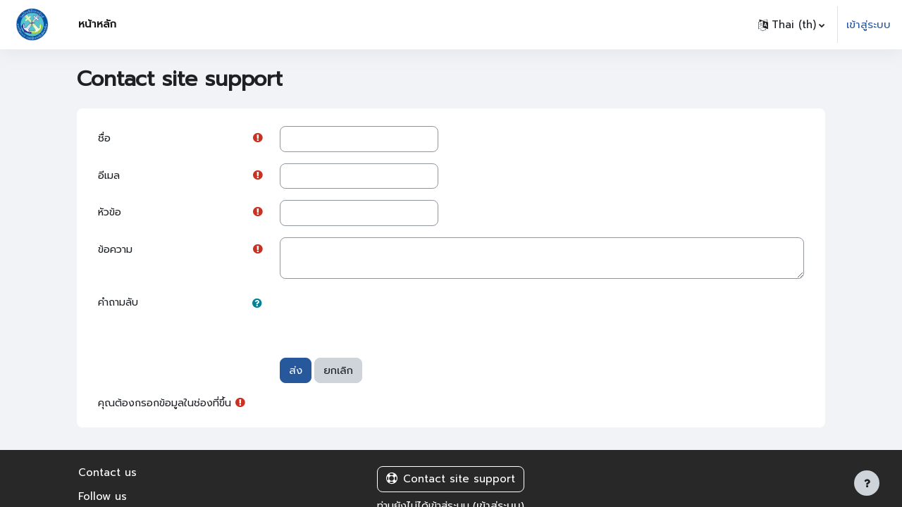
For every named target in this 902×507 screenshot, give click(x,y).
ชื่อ (104, 138)
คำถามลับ (120, 305)
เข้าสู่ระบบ (868, 24)
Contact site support (450, 481)
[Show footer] (866, 483)
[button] (791, 24)
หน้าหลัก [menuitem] (97, 24)
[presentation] (387, 319)
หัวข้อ (110, 214)
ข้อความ (117, 252)
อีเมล (110, 176)
